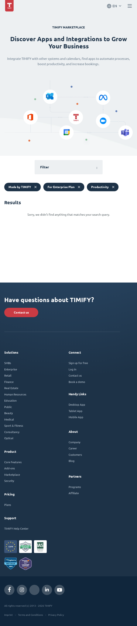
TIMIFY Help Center (16, 528)
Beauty (8, 413)
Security (9, 480)
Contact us (21, 312)
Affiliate (74, 493)
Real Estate (11, 388)
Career (73, 448)
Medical (9, 419)
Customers (75, 454)
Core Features (13, 462)
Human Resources (15, 394)
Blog (72, 460)
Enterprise (10, 369)
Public (8, 406)
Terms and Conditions (30, 614)
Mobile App (76, 417)
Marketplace (12, 474)
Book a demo (77, 381)
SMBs (7, 362)
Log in (72, 369)
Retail (7, 375)
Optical (8, 438)
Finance (9, 381)
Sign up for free (78, 362)
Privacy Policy (56, 614)
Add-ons (9, 468)
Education (10, 400)
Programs (75, 486)
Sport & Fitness (13, 425)
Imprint (8, 614)
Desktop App (77, 404)
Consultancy (11, 431)
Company (74, 442)
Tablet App (75, 410)
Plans (7, 504)
